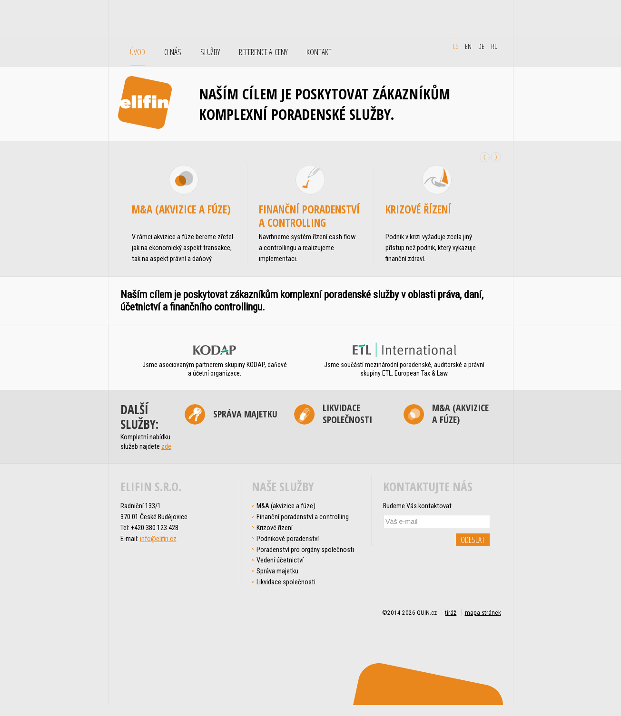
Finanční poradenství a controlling (309, 216)
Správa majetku (245, 413)
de (481, 46)
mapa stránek (483, 612)
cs (455, 46)
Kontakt (319, 52)
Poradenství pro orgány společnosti (305, 549)
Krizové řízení (418, 209)
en (468, 46)
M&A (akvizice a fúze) (181, 209)
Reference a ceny (263, 52)
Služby (210, 52)
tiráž (450, 612)
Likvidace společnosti (347, 414)
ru (494, 46)
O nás (172, 52)
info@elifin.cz (158, 538)
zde (166, 446)
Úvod (137, 52)
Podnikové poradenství (287, 538)
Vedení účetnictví (280, 560)
